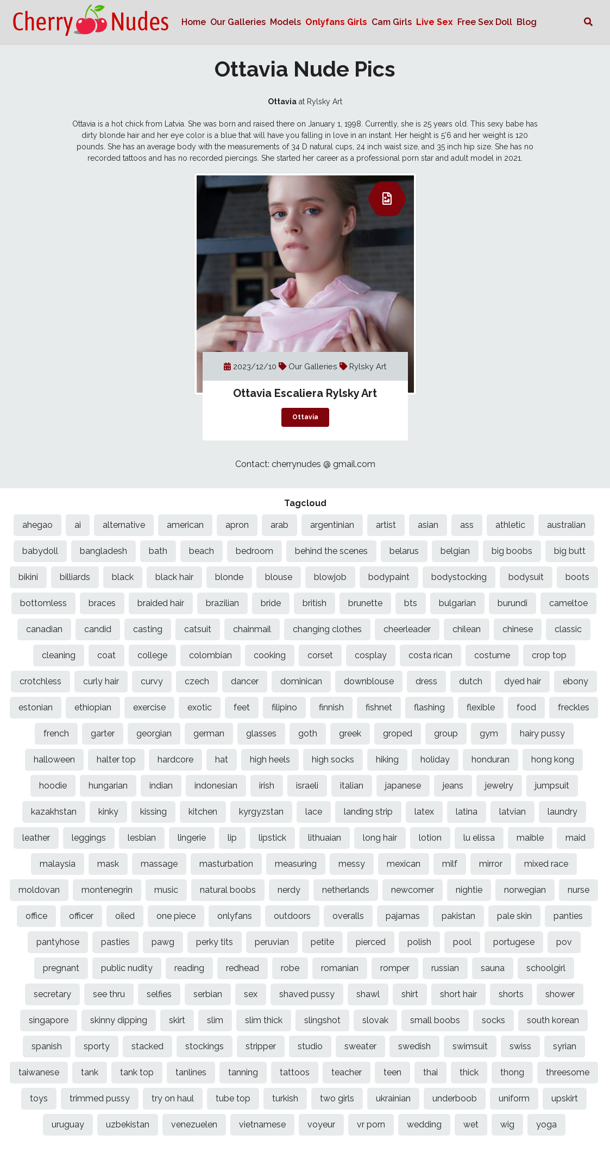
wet (471, 1124)
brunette (365, 603)
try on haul (173, 1098)
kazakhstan (54, 811)
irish (266, 785)
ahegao (37, 525)
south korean (553, 1020)
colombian (210, 655)
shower (560, 994)
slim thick (263, 1020)
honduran (490, 759)
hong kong (552, 759)
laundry (562, 811)
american (185, 525)
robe (290, 968)
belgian (455, 551)
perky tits (214, 942)
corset (320, 655)
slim (215, 1020)
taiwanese (38, 1072)
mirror (490, 864)
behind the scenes (331, 551)
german (208, 733)
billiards (75, 577)
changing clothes (327, 629)
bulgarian (457, 603)
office (36, 916)
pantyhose (57, 942)
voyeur (321, 1124)
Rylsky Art (367, 366)
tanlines (190, 1072)
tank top (137, 1072)
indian (161, 785)
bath (158, 551)
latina (466, 811)
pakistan (458, 916)
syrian (564, 1046)
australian (566, 525)
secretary (52, 994)
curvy (152, 681)
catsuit (197, 629)
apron (237, 525)
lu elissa (479, 838)
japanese (403, 785)
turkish (285, 1098)
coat (106, 655)
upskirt (564, 1098)
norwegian (525, 890)
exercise (149, 707)
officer (81, 916)
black (123, 577)
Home (193, 22)
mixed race (546, 864)
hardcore (175, 759)
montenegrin (107, 890)
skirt (177, 1020)
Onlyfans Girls (336, 22)
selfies (159, 994)
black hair (174, 577)
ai (77, 525)
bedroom (254, 551)
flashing (429, 707)
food (526, 707)
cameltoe (568, 603)
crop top (549, 655)
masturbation (226, 864)
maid (575, 838)
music (166, 890)
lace (313, 811)
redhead (242, 968)
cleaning (59, 655)
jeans (453, 785)
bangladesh (103, 551)
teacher (346, 1072)
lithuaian (324, 838)
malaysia (58, 864)
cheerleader (407, 629)
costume (492, 655)
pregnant (61, 968)
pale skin (514, 916)
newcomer (412, 890)
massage (159, 864)
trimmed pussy (100, 1098)
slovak (375, 1020)
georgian (154, 733)
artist (386, 525)
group (446, 733)
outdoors (292, 916)
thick (469, 1072)
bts (410, 603)
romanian (340, 968)
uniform (514, 1098)
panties (568, 916)
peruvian (272, 942)
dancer (245, 681)
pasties (115, 942)
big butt (570, 551)
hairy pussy (542, 733)
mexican (403, 864)
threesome (567, 1072)
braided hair (160, 603)
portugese (513, 942)
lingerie (192, 838)
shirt (409, 994)
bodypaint (389, 577)
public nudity (127, 968)
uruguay (68, 1124)
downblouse (369, 681)
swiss (520, 1046)
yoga (546, 1124)
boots (577, 577)
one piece (176, 916)
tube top (233, 1098)
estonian (35, 707)
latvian (512, 811)
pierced (371, 942)
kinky (108, 811)
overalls (348, 916)
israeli (307, 785)
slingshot (322, 1020)
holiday (435, 759)
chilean (466, 629)
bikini (28, 577)
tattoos (295, 1072)
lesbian (142, 838)
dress (426, 681)
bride (271, 603)
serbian (207, 994)
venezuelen (194, 1124)
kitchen (202, 811)
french (56, 733)
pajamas (403, 916)
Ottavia (305, 417)
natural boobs (228, 890)
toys (39, 1098)
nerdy (289, 890)
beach (201, 551)
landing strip (368, 811)
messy (351, 864)
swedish (414, 1046)
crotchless (40, 681)
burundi (512, 603)
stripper (261, 1046)
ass (467, 525)
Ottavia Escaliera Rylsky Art (305, 393)
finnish (331, 707)
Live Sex (434, 22)
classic (568, 629)
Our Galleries (238, 22)
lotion (430, 838)
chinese (517, 629)
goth (307, 733)
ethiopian (92, 707)
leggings (89, 838)
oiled (125, 916)
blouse (278, 577)
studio (310, 1046)
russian (445, 968)
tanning (243, 1072)
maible (530, 838)
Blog (527, 22)
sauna (493, 968)
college (152, 655)
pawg (163, 942)
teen (392, 1072)
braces (102, 603)
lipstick (272, 838)
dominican (301, 681)
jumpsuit (552, 785)
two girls (337, 1098)
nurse (578, 890)
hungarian (108, 785)
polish (419, 942)
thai (430, 1072)
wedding (424, 1124)
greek (350, 733)
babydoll (40, 551)
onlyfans (234, 916)
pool (462, 942)
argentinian (332, 525)
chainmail (252, 629)
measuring (296, 864)
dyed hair (522, 681)
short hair (458, 994)
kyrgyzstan (261, 811)
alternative (124, 525)
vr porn (371, 1124)
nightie (469, 890)
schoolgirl (545, 968)
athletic (510, 525)
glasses (261, 733)
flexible (481, 707)
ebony (575, 681)
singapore (48, 1020)
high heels (270, 759)
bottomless (43, 603)
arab (279, 525)
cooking (270, 655)
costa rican (430, 655)
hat (221, 759)
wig (507, 1124)
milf (449, 864)
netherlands (345, 890)
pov (564, 942)
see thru (109, 994)
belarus (404, 551)
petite (322, 942)
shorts (511, 994)
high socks (333, 759)
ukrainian (393, 1098)
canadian (44, 629)
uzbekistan (127, 1124)
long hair (380, 838)
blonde (229, 577)
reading (189, 968)
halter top (116, 759)
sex (250, 994)
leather (36, 838)
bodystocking (459, 577)
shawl (368, 994)
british (314, 603)
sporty (97, 1046)
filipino (284, 707)
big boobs (512, 551)
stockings (204, 1046)
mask (108, 864)
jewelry (499, 785)
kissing (153, 811)
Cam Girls (392, 22)
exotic (199, 707)
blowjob (330, 577)
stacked (147, 1046)
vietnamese (262, 1124)
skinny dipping (118, 1020)
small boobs (435, 1020)
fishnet (379, 707)
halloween (54, 759)
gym (489, 733)
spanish (47, 1046)
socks (493, 1020)
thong (512, 1072)
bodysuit (526, 577)
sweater (360, 1046)
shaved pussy (307, 994)
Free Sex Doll (484, 22)
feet (242, 707)
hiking (387, 759)
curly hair (101, 681)
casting (147, 629)
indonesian (215, 785)
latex (424, 811)
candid (97, 629)
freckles (573, 707)
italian (351, 785)
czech (197, 681)
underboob (454, 1098)
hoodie (53, 785)
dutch (470, 681)
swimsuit (470, 1046)
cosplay (371, 655)
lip (232, 838)
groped (397, 733)
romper (395, 968)
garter (103, 733)
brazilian (222, 603)
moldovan (39, 890)
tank (89, 1072)
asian (428, 525)
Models (285, 22)
